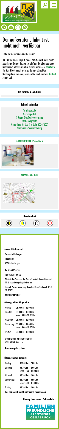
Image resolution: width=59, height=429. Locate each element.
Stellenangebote (29, 121)
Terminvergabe (29, 110)
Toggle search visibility (45, 3)
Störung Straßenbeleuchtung (29, 117)
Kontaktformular (12, 294)
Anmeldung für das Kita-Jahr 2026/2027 (29, 124)
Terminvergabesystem (15, 348)
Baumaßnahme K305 (29, 175)
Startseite (50, 67)
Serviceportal (29, 114)
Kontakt (52, 74)
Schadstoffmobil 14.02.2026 (29, 141)
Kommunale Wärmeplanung (29, 128)
